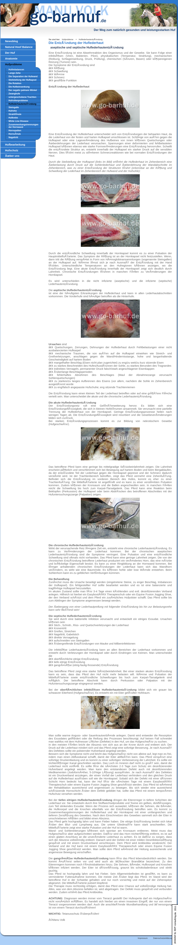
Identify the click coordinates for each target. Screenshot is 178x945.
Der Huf (10, 52)
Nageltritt (13, 137)
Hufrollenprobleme (18, 100)
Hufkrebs (13, 117)
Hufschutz (11, 150)
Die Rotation (15, 83)
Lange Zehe (15, 73)
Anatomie (11, 58)
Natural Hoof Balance (19, 46)
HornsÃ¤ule (15, 134)
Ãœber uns (12, 155)
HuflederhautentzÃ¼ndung (22, 104)
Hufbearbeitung (15, 144)
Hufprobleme (13, 64)
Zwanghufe (14, 93)
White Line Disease (18, 121)
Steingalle (14, 107)
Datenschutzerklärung (163, 938)
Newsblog (11, 41)
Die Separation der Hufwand (23, 76)
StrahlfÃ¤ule (15, 114)
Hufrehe (13, 111)
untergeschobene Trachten (22, 97)
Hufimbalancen (16, 69)
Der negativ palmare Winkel (23, 90)
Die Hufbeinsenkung (19, 87)
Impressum (143, 938)
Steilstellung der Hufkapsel (22, 80)
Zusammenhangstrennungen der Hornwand (23, 125)
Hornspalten (15, 130)
